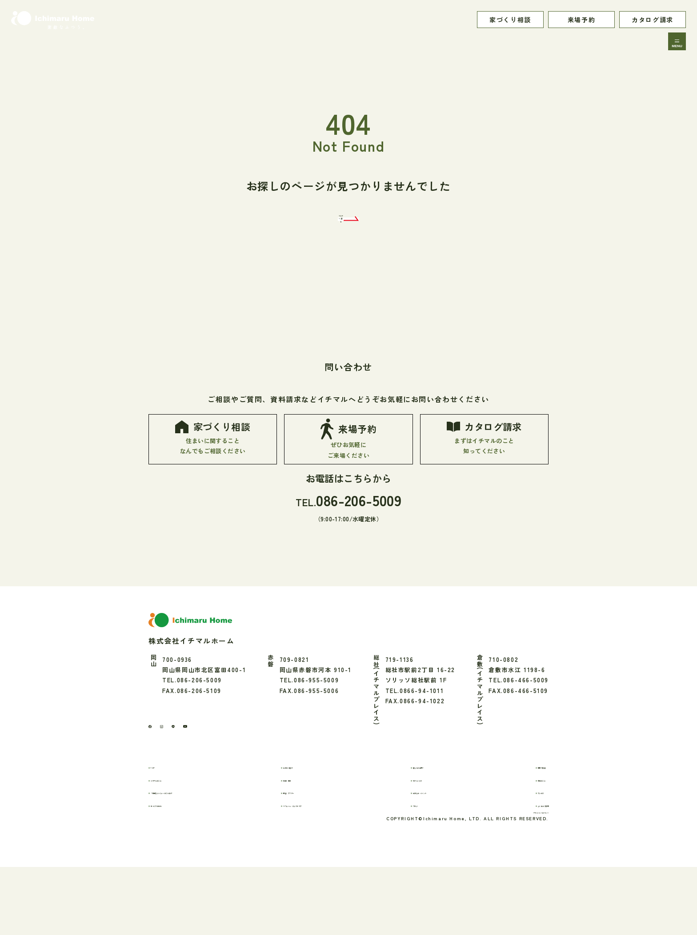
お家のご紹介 (307, 822)
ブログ (415, 860)
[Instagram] (174, 778)
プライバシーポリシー (516, 877)
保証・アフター (310, 847)
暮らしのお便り (428, 822)
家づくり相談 (510, 19)
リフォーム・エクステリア (327, 860)
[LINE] (194, 778)
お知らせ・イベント (434, 847)
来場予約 (581, 19)
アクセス (516, 847)
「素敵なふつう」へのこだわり (203, 847)
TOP (165, 822)
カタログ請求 (652, 19)
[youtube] (216, 778)
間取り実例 (519, 822)
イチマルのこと (180, 835)
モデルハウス (425, 835)
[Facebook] (154, 778)
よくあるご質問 (526, 860)
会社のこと (519, 835)
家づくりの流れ (180, 860)
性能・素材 (304, 835)
